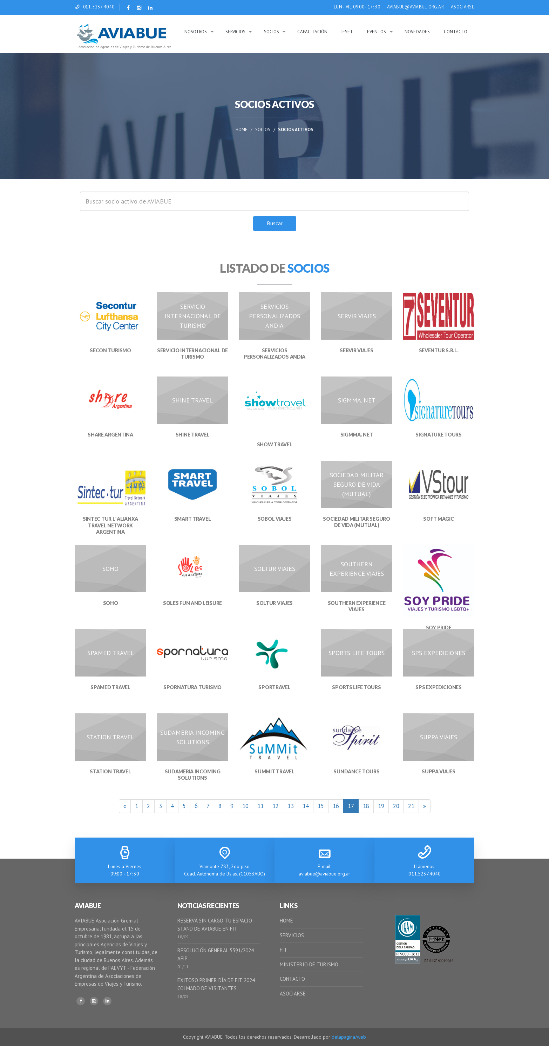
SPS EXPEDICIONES (438, 687)
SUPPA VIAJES (438, 771)
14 (306, 806)
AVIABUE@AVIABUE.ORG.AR (415, 7)
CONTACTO (292, 978)
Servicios (235, 32)
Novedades (417, 32)
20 (396, 806)
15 (321, 806)
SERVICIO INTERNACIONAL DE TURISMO (192, 353)
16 (336, 806)
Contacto (455, 32)
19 (381, 806)
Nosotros (195, 32)
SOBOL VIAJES (275, 519)
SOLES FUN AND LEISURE (192, 603)
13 (290, 806)
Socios (271, 32)
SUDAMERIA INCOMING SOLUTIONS (193, 774)
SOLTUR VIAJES (274, 603)
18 (366, 806)
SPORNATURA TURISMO (192, 687)
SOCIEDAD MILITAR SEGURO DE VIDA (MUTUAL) (356, 522)
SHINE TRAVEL (193, 435)
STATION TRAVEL (110, 771)
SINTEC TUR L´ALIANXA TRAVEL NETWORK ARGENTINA (110, 525)
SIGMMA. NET (356, 435)
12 (275, 806)
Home (242, 130)
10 (245, 806)
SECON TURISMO (110, 350)
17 (351, 806)
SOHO (110, 603)
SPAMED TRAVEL (110, 687)
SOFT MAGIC (438, 519)
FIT (283, 949)
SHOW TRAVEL (274, 444)
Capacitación (312, 32)
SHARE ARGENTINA (110, 435)
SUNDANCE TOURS (356, 771)
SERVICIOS (292, 935)
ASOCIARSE (462, 7)
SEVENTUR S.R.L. (439, 350)
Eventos (376, 32)
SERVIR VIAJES (356, 350)
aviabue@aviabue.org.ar (324, 874)
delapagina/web (349, 1037)
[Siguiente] (425, 806)
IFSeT (347, 32)
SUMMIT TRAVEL (274, 771)
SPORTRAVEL (274, 687)
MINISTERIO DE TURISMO (309, 964)
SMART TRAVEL (192, 519)
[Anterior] (125, 806)
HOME (286, 920)
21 (411, 806)
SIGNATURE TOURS (438, 435)
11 (260, 806)
